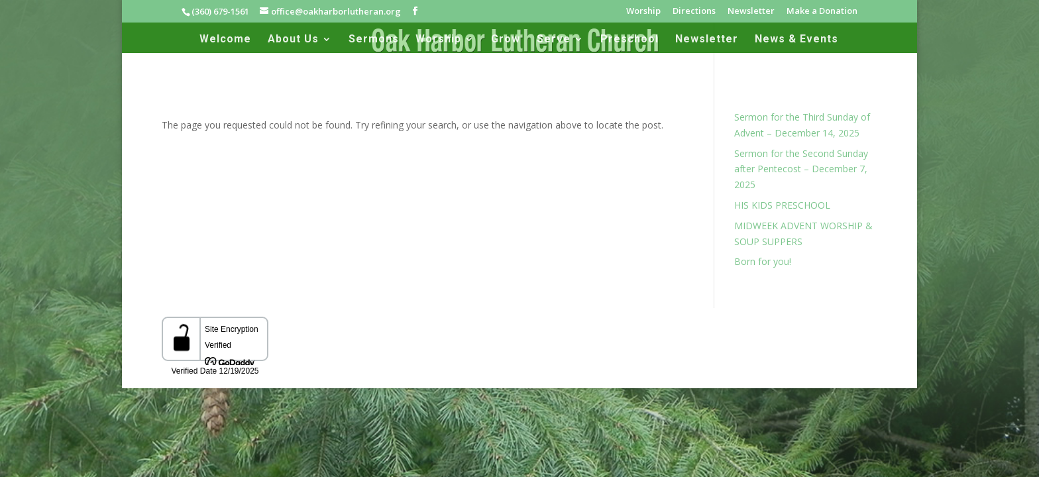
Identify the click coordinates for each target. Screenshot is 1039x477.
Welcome (225, 39)
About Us (293, 39)
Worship (643, 12)
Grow (505, 39)
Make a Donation (822, 12)
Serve (554, 39)
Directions (694, 12)
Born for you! (762, 261)
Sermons (374, 39)
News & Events (796, 39)
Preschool (629, 39)
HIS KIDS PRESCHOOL (782, 205)
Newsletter (751, 12)
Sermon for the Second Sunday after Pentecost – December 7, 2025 (801, 169)
